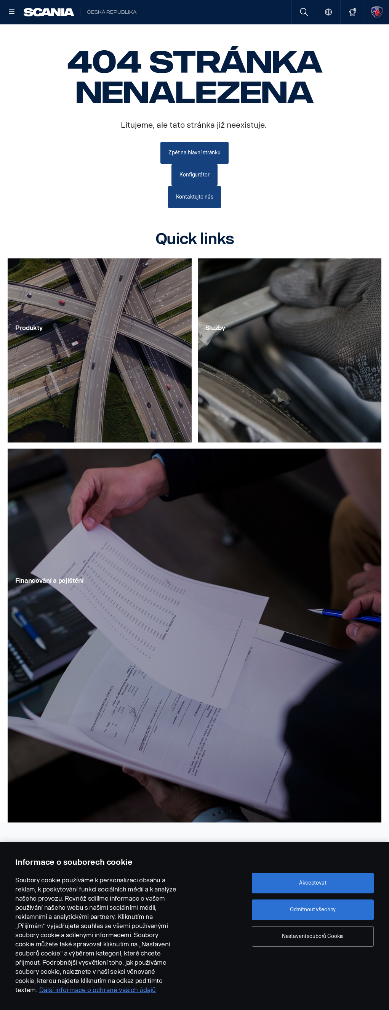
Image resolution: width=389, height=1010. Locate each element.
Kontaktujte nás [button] (194, 220)
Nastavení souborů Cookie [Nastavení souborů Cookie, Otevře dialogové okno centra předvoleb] (313, 936)
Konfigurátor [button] (194, 198)
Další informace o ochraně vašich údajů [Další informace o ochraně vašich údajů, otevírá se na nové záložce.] (97, 990)
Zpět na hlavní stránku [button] (194, 176)
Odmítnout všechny (313, 909)
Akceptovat (313, 883)
